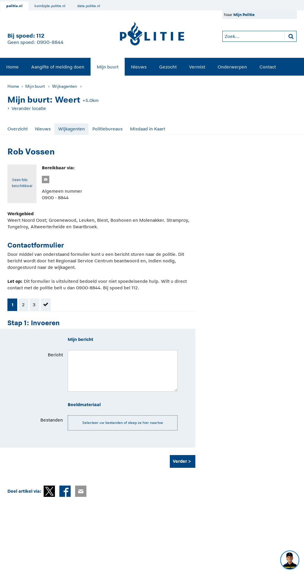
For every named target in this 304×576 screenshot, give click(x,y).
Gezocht (168, 67)
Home (12, 67)
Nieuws (139, 67)
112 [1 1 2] (40, 35)
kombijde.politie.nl (49, 6)
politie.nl (14, 6)
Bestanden (51, 420)
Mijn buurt (107, 67)
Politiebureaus (107, 129)
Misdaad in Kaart (147, 129)
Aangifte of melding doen (57, 67)
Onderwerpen (232, 67)
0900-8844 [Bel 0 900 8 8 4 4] (50, 42)
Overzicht (17, 129)
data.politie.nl (88, 6)
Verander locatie (29, 108)
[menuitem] (12, 67)
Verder (180, 461)
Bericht (55, 355)
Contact (267, 67)
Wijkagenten (64, 86)
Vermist (197, 67)
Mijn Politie (244, 14)
